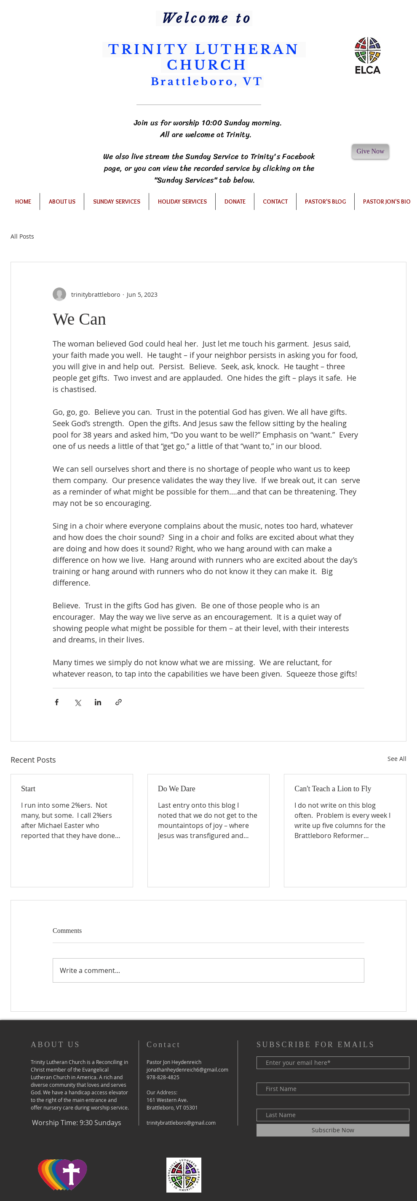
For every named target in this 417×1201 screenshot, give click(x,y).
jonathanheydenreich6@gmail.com (187, 1069)
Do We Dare (176, 789)
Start (28, 789)
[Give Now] (370, 151)
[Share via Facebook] (57, 702)
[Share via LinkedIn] (98, 702)
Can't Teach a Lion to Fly (332, 789)
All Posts (22, 236)
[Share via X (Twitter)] (77, 702)
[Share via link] (119, 702)
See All (397, 759)
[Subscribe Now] (333, 1130)
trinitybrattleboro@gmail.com (181, 1122)
